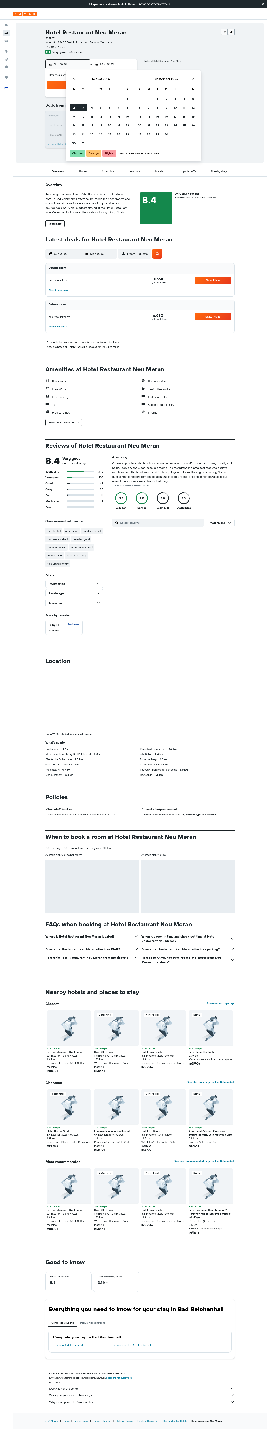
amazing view (54, 555)
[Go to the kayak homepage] (25, 14)
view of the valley (76, 555)
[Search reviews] (161, 522)
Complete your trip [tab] (62, 1322)
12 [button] (100, 116)
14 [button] (118, 116)
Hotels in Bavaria (124, 1421)
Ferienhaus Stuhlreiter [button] (202, 1052)
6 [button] (110, 107)
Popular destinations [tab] (92, 1322)
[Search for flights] (6, 25)
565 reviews (75, 52)
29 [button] (127, 134)
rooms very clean (56, 547)
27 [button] (109, 134)
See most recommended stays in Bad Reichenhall (204, 1161)
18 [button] (91, 125)
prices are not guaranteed (119, 1377)
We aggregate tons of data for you (142, 1395)
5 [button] (101, 107)
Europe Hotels (81, 1421)
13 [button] (109, 116)
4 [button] (92, 107)
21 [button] (118, 125)
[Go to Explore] (6, 51)
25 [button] (91, 134)
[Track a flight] (6, 59)
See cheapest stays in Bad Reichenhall (211, 1082)
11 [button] (92, 116)
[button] (263, 4)
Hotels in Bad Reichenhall (68, 1345)
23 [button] (74, 134)
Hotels (66, 1421)
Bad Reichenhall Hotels (175, 1421)
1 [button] (127, 99)
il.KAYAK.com (51, 1421)
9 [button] (74, 116)
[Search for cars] (6, 41)
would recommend (82, 547)
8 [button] (127, 107)
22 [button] (127, 125)
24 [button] (83, 134)
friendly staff (54, 531)
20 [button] (109, 125)
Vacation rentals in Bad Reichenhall (131, 1345)
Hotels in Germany (102, 1421)
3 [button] (83, 107)
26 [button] (100, 134)
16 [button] (74, 125)
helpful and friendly (58, 563)
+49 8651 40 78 (55, 47)
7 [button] (118, 107)
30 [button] (74, 143)
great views (71, 531)
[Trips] (6, 77)
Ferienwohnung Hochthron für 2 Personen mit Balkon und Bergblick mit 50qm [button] (210, 1213)
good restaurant (92, 531)
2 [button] (74, 107)
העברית (165, 4)
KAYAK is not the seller (142, 1388)
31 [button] (83, 143)
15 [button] (127, 116)
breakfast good (81, 539)
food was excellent (57, 539)
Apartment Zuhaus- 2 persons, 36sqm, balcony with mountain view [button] (210, 1132)
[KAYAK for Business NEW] (6, 67)
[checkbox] (64, 627)
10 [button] (83, 116)
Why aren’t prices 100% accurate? (142, 1402)
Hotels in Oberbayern (148, 1421)
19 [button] (100, 125)
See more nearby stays (221, 1003)
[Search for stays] (6, 33)
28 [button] (118, 134)
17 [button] (83, 125)
